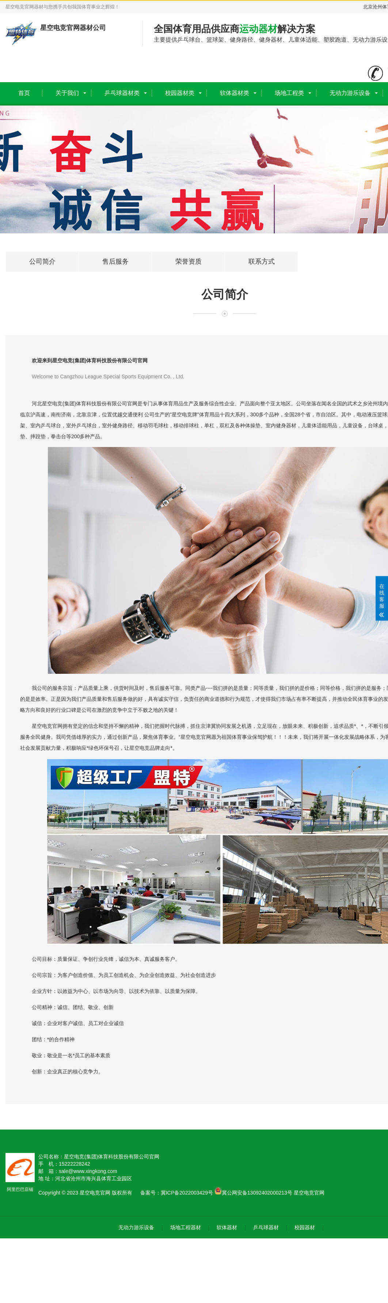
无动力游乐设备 (350, 93)
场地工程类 (289, 93)
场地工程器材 (185, 1227)
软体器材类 (234, 93)
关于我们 (67, 93)
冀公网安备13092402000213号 (253, 1193)
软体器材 (227, 1227)
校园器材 (304, 1227)
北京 (368, 6)
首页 (24, 93)
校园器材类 (179, 93)
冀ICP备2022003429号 (187, 1193)
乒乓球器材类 (122, 93)
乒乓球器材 (266, 1227)
